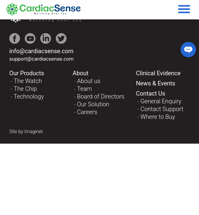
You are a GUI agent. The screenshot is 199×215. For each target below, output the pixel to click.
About (80, 73)
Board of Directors (100, 96)
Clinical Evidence (158, 73)
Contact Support (162, 109)
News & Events (155, 83)
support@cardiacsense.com (41, 58)
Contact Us (150, 93)
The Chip (25, 88)
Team (84, 88)
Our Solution (93, 104)
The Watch (28, 81)
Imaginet (33, 131)
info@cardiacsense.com (41, 51)
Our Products (26, 73)
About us (88, 81)
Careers (87, 112)
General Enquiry (161, 101)
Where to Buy (158, 116)
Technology (29, 96)
